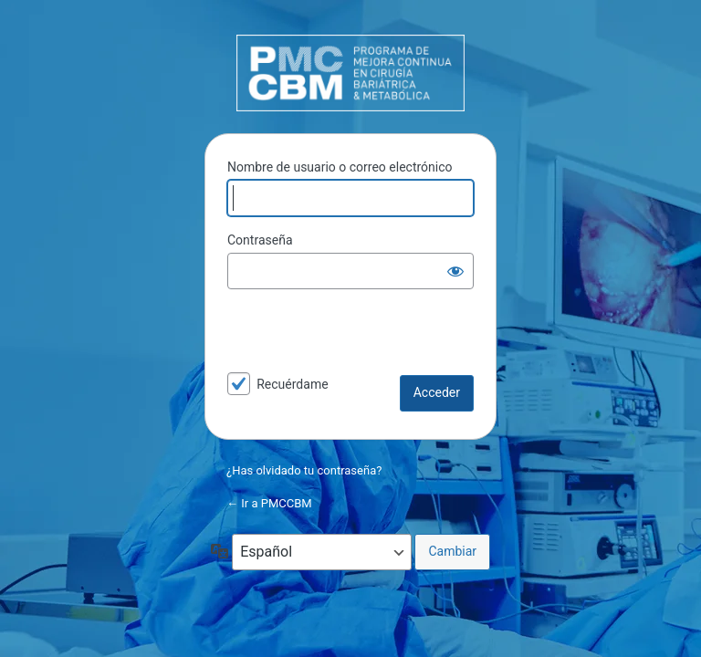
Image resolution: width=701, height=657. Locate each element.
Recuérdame (292, 384)
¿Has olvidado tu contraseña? (304, 470)
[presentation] (352, 336)
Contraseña (260, 240)
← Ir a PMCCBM (269, 503)
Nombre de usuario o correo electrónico (340, 167)
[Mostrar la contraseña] (455, 271)
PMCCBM (350, 73)
